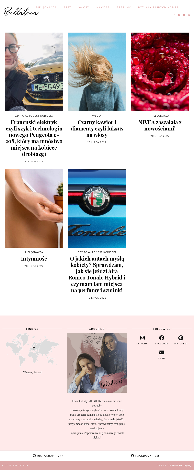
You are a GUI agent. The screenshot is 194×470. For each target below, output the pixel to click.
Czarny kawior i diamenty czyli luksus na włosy (97, 128)
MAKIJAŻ (103, 7)
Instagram (48, 455)
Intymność (34, 258)
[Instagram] (174, 15)
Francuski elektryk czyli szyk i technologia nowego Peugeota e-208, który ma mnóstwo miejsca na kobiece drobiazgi (33, 138)
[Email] (184, 15)
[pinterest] (180, 340)
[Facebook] (179, 15)
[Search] (189, 15)
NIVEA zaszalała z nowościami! (160, 125)
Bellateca (21, 11)
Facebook (145, 455)
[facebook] (161, 340)
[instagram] (142, 340)
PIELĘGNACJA (46, 7)
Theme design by (174, 465)
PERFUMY (124, 7)
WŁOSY (84, 7)
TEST (67, 7)
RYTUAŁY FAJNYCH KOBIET (158, 7)
